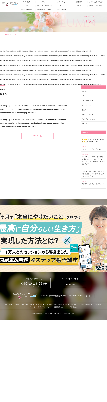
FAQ (26, 6)
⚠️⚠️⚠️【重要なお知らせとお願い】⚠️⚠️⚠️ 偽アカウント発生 (93, 138)
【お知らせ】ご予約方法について (93, 147)
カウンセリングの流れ (96, 2)
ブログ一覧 (37, 136)
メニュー (44, 2)
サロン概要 (26, 2)
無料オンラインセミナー (96, 6)
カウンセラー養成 (26, 9)
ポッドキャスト (86, 105)
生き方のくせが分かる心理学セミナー (93, 183)
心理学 (84, 110)
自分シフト (85, 124)
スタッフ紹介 (61, 2)
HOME (7, 34)
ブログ (79, 6)
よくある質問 (58, 304)
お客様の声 (78, 2)
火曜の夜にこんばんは (89, 119)
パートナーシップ (87, 100)
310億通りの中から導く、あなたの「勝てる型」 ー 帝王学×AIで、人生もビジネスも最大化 (93, 172)
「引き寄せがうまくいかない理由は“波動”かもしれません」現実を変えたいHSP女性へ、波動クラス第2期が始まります (93, 159)
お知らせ (84, 91)
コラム (61, 6)
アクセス (89, 296)
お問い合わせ (61, 9)
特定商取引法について (44, 9)
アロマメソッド (47, 307)
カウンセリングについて (44, 6)
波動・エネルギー (87, 114)
